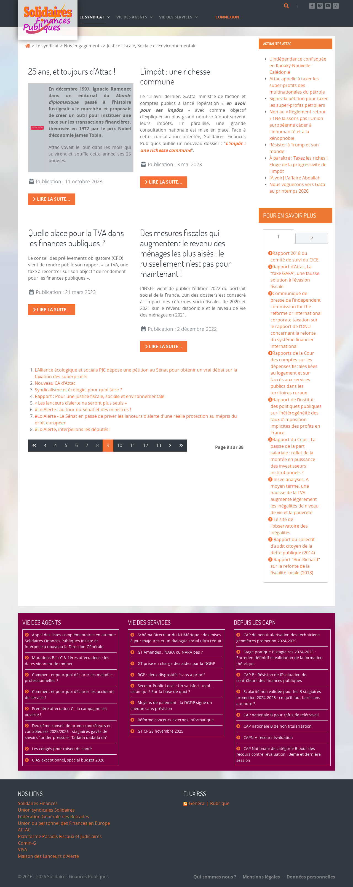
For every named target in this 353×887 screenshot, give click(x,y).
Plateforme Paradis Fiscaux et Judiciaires (60, 836)
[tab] (278, 236)
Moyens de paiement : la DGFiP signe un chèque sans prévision (171, 705)
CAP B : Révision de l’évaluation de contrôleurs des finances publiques (271, 678)
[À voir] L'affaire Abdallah (294, 178)
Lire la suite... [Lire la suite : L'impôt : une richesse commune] (163, 182)
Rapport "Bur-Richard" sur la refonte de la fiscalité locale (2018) (295, 566)
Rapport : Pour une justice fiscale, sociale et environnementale (99, 396)
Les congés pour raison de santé (61, 749)
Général (197, 803)
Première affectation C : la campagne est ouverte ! (66, 711)
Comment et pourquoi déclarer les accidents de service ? (69, 694)
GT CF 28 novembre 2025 (160, 731)
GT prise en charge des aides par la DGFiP (176, 663)
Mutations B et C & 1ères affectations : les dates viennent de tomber (67, 661)
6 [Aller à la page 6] (76, 445)
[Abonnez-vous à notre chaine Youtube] (328, 6)
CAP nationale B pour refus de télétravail (280, 715)
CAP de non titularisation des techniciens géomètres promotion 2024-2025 (278, 638)
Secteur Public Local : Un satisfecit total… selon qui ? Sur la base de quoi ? (171, 689)
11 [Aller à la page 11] (132, 445)
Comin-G (27, 843)
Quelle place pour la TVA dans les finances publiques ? (76, 238)
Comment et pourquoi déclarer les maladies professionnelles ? (69, 678)
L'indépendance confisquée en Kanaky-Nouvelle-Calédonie (297, 65)
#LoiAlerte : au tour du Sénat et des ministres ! (83, 409)
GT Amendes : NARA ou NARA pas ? (170, 652)
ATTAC (24, 830)
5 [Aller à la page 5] (66, 445)
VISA (22, 849)
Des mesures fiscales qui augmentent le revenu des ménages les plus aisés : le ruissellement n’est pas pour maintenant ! (185, 253)
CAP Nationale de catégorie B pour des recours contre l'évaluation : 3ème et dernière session (278, 754)
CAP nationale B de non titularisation (277, 726)
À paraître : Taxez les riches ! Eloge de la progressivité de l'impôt (298, 164)
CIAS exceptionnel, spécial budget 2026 (67, 760)
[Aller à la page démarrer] (34, 446)
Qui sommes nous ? (214, 877)
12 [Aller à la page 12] (145, 445)
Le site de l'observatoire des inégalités (289, 526)
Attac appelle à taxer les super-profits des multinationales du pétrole (297, 85)
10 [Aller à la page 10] (119, 445)
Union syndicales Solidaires (46, 810)
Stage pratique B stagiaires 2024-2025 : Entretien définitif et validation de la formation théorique (279, 658)
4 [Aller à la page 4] (55, 445)
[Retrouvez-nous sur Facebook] (312, 6)
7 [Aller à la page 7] (87, 445)
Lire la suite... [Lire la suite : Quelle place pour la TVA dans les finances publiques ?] (51, 310)
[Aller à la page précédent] (45, 446)
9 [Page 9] (108, 445)
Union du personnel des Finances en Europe (64, 823)
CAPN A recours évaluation (267, 737)
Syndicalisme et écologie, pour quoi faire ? (78, 389)
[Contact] (298, 6)
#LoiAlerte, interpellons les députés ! (73, 429)
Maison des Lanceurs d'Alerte (48, 856)
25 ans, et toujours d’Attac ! (71, 71)
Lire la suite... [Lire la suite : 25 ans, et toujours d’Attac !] (51, 199)
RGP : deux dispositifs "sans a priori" (171, 675)
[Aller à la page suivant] (170, 446)
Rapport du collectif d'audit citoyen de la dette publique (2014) (293, 546)
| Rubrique (217, 803)
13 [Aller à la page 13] (158, 445)
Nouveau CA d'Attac (55, 383)
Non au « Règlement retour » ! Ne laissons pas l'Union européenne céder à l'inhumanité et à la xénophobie (297, 125)
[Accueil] (47, 20)
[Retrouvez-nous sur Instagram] (336, 6)
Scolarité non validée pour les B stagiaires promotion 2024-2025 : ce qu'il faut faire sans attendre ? (278, 697)
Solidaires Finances (38, 803)
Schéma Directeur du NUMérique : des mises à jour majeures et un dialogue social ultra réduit (175, 638)
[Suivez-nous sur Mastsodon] (320, 6)
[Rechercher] (287, 6)
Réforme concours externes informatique (175, 720)
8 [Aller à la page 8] (97, 445)
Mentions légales (259, 877)
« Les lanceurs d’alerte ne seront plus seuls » (81, 403)
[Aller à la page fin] (181, 446)
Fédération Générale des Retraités (53, 816)
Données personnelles (309, 877)
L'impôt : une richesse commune (175, 76)
